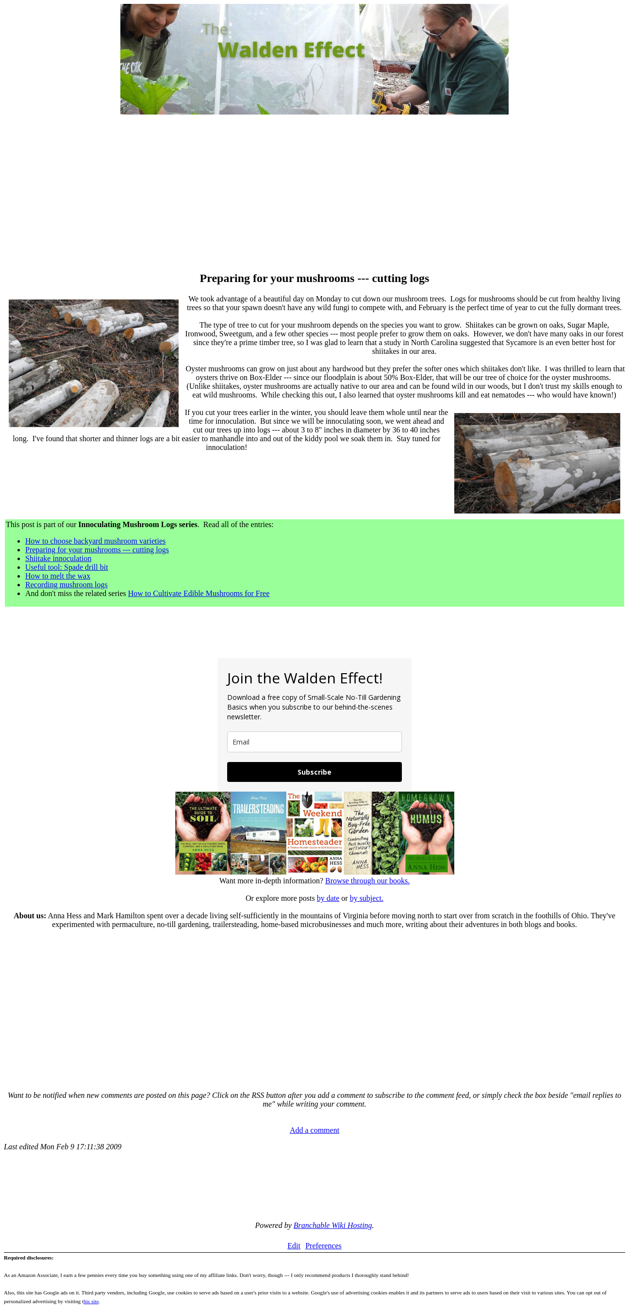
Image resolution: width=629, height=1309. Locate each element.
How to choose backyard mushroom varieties (95, 541)
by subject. (366, 898)
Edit (293, 1246)
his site (91, 1301)
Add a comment (314, 1130)
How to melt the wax (57, 576)
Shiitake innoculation (58, 558)
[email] (314, 741)
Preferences (323, 1246)
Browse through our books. (367, 881)
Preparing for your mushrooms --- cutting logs (97, 550)
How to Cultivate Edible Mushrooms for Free (199, 593)
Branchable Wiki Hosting (333, 1225)
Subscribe (314, 772)
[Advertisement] (314, 194)
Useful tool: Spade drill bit (66, 567)
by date (328, 898)
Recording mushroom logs (66, 584)
